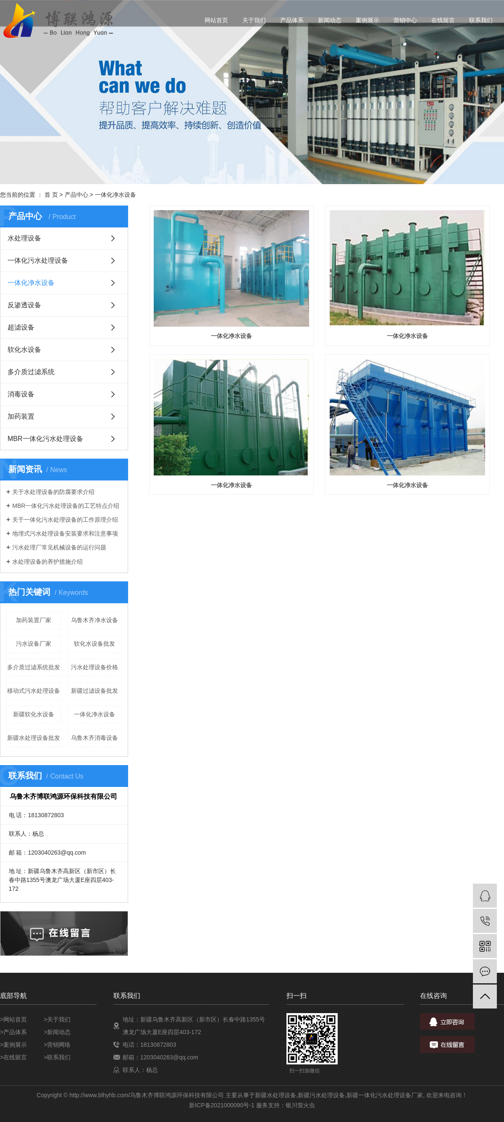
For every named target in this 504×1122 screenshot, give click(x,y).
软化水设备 (24, 349)
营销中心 (405, 20)
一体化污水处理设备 (38, 260)
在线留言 (443, 20)
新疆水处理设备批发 (33, 737)
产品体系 (292, 20)
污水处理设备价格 (94, 667)
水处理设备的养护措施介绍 (47, 561)
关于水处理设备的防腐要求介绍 (53, 491)
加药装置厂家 (33, 620)
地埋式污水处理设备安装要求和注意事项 (65, 533)
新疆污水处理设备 (321, 1095)
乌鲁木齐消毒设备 (94, 737)
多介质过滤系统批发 (33, 667)
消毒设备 (21, 394)
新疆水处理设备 (275, 1095)
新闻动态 (329, 20)
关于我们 (254, 20)
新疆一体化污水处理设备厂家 (384, 1095)
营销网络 (59, 1044)
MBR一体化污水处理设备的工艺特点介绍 (65, 505)
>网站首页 (13, 1019)
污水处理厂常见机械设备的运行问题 (59, 547)
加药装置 (21, 416)
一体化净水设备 (115, 194)
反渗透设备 (24, 305)
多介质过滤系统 (31, 371)
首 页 (51, 194)
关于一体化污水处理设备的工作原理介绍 (65, 519)
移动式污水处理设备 (33, 690)
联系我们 (481, 20)
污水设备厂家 (33, 643)
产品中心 (76, 194)
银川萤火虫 (300, 1105)
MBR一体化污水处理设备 (45, 438)
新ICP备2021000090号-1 (222, 1105)
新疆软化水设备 (33, 714)
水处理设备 (24, 238)
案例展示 (367, 20)
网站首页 (216, 20)
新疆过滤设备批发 (94, 690)
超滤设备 (21, 327)
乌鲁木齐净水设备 (94, 620)
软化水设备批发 (94, 643)
